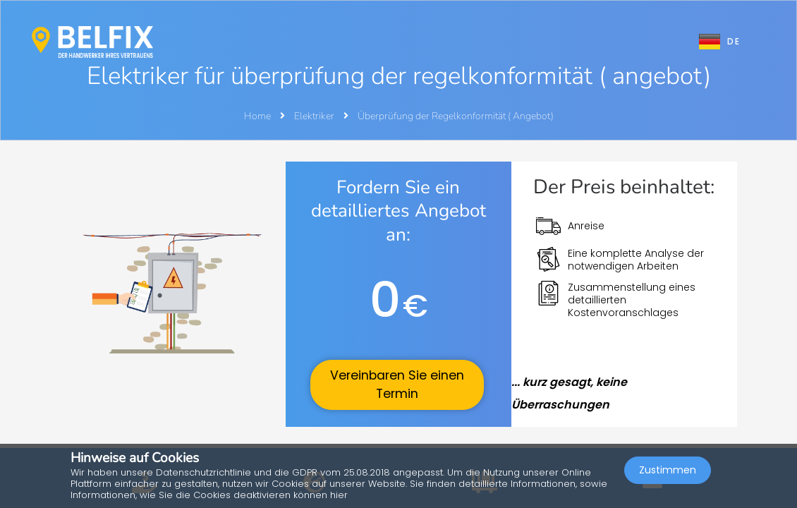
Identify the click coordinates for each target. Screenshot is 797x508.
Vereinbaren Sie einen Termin (397, 384)
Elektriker (315, 116)
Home (257, 116)
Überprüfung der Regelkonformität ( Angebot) (456, 116)
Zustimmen (667, 470)
